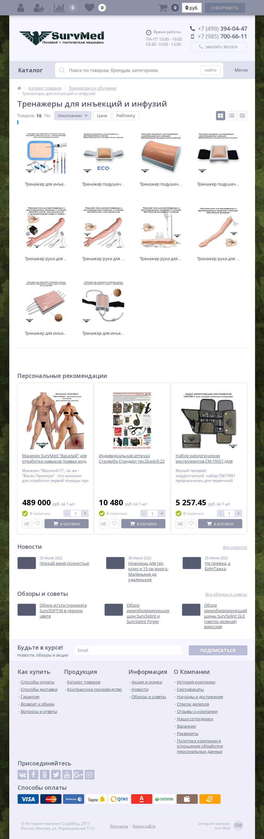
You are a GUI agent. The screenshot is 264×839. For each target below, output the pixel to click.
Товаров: (26, 115)
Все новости (235, 547)
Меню (241, 70)
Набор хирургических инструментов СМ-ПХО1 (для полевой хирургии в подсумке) (206, 461)
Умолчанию (70, 115)
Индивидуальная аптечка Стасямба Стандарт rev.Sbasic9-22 (131, 458)
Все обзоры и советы (226, 594)
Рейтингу (125, 115)
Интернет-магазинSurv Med (221, 826)
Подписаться (218, 650)
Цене (102, 115)
